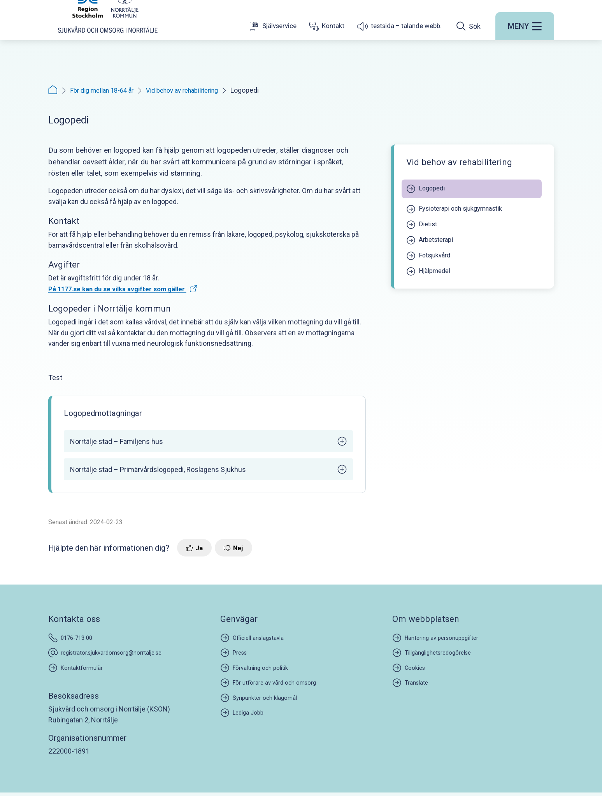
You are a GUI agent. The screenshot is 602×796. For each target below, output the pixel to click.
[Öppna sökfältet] (468, 52)
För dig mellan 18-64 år (105, 90)
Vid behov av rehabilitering (192, 90)
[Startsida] (107, 36)
